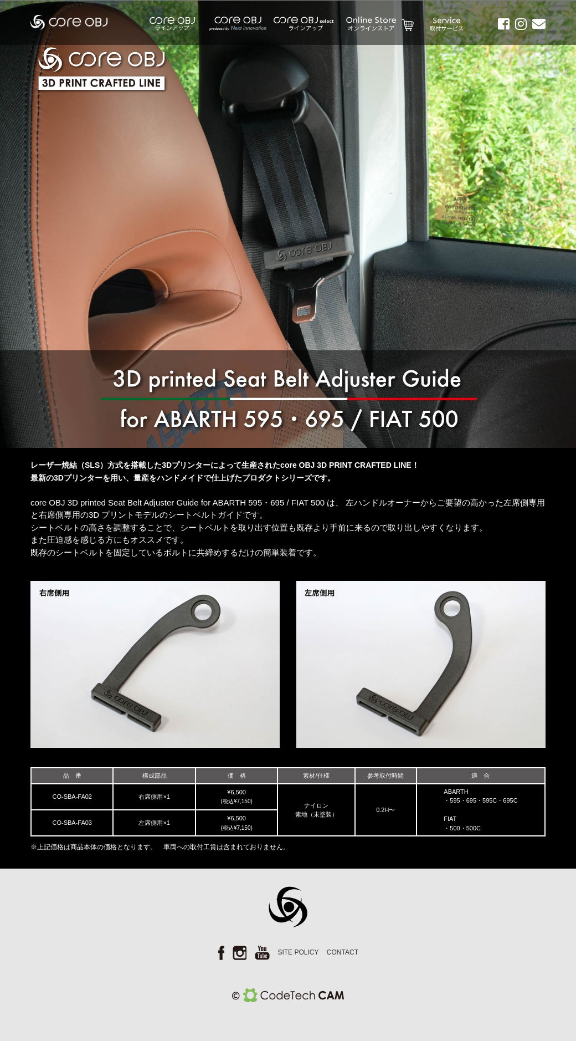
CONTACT (342, 952)
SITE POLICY (297, 952)
